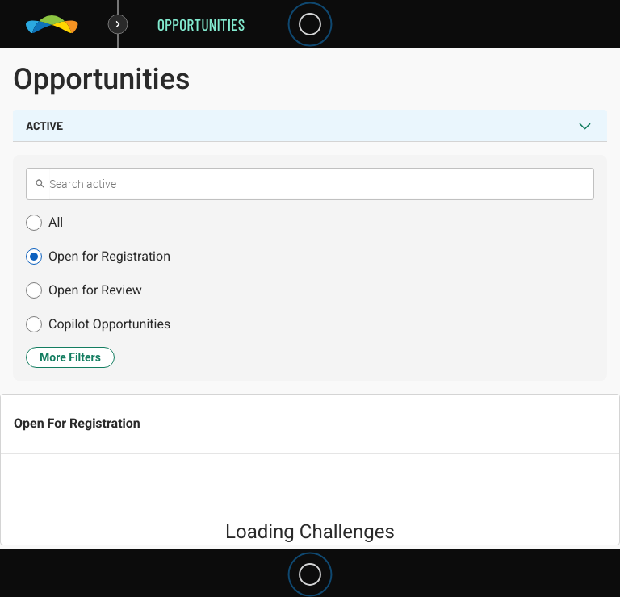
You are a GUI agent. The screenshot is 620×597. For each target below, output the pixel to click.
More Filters (70, 357)
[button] (310, 222)
